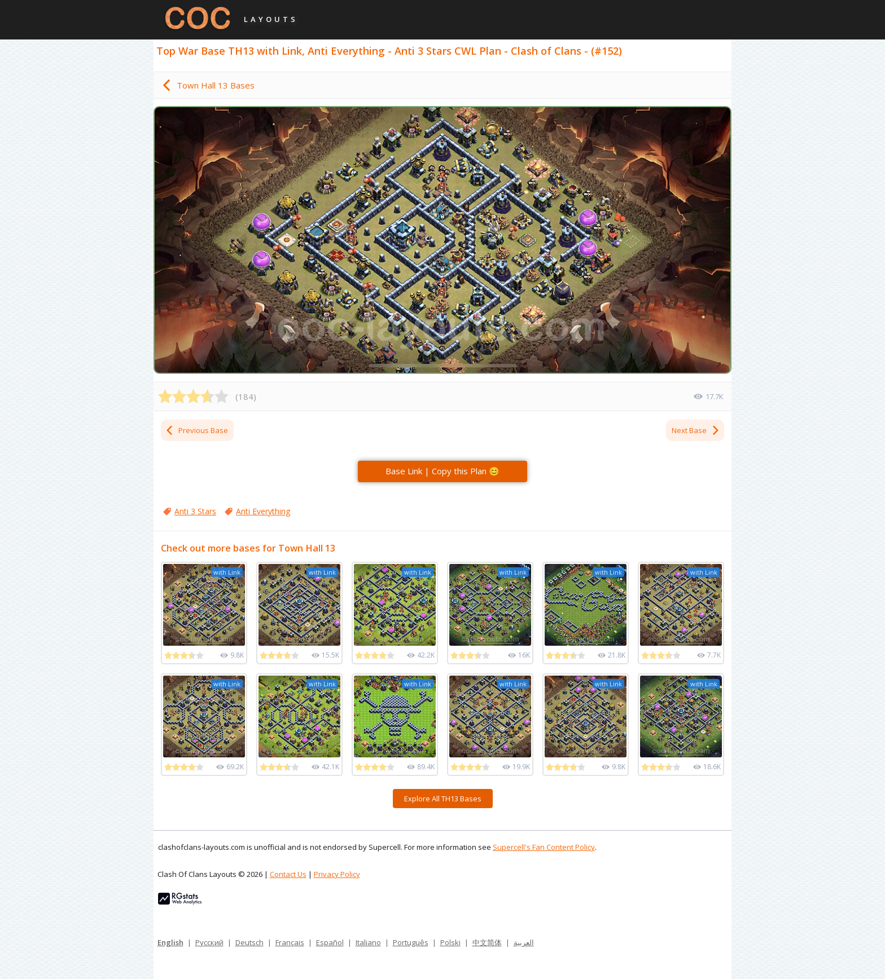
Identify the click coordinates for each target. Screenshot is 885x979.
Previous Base (196, 430)
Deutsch (249, 942)
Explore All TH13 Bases (442, 798)
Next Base (696, 430)
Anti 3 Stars (195, 511)
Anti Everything (263, 511)
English (170, 942)
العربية (524, 942)
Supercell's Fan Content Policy (544, 847)
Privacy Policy (337, 874)
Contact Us (288, 874)
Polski (450, 942)
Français (289, 942)
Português (410, 942)
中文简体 (487, 942)
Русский (209, 942)
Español (330, 942)
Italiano (368, 942)
